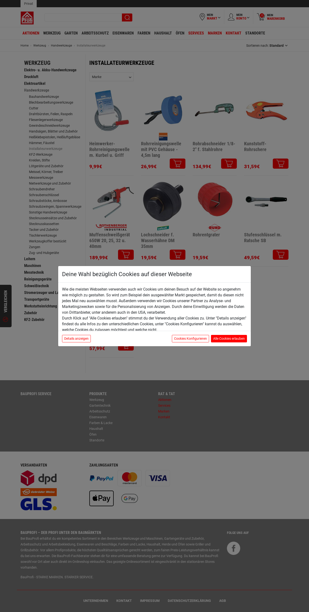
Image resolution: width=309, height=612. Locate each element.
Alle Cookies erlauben (229, 338)
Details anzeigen (76, 338)
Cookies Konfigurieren (190, 338)
